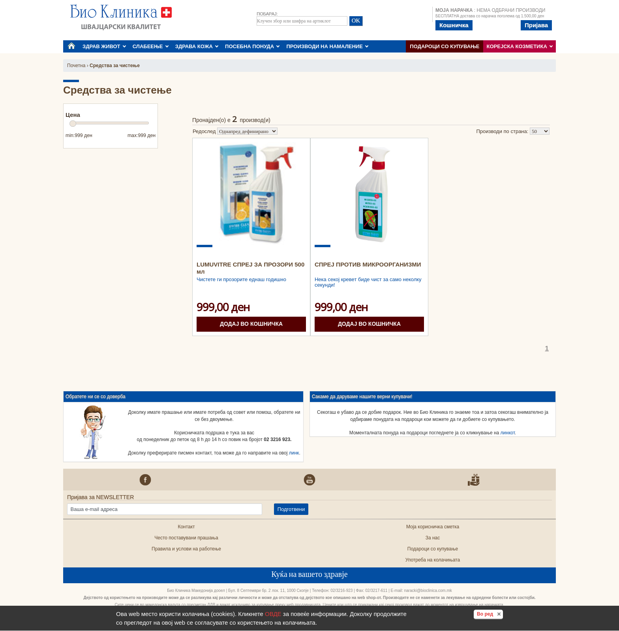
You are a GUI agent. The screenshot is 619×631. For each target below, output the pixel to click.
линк (294, 453)
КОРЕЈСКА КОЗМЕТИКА (520, 46)
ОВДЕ (273, 613)
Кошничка (454, 25)
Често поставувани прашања (186, 538)
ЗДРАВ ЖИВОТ (104, 46)
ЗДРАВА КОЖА (197, 46)
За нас (433, 538)
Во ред (490, 613)
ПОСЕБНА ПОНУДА (252, 46)
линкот (508, 433)
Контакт (186, 527)
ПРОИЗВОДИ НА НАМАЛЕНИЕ (327, 46)
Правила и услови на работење (186, 549)
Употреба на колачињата (432, 560)
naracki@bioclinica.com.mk (428, 590)
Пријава (536, 25)
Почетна (76, 65)
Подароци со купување (444, 46)
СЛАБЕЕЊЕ (151, 46)
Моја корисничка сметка (432, 527)
